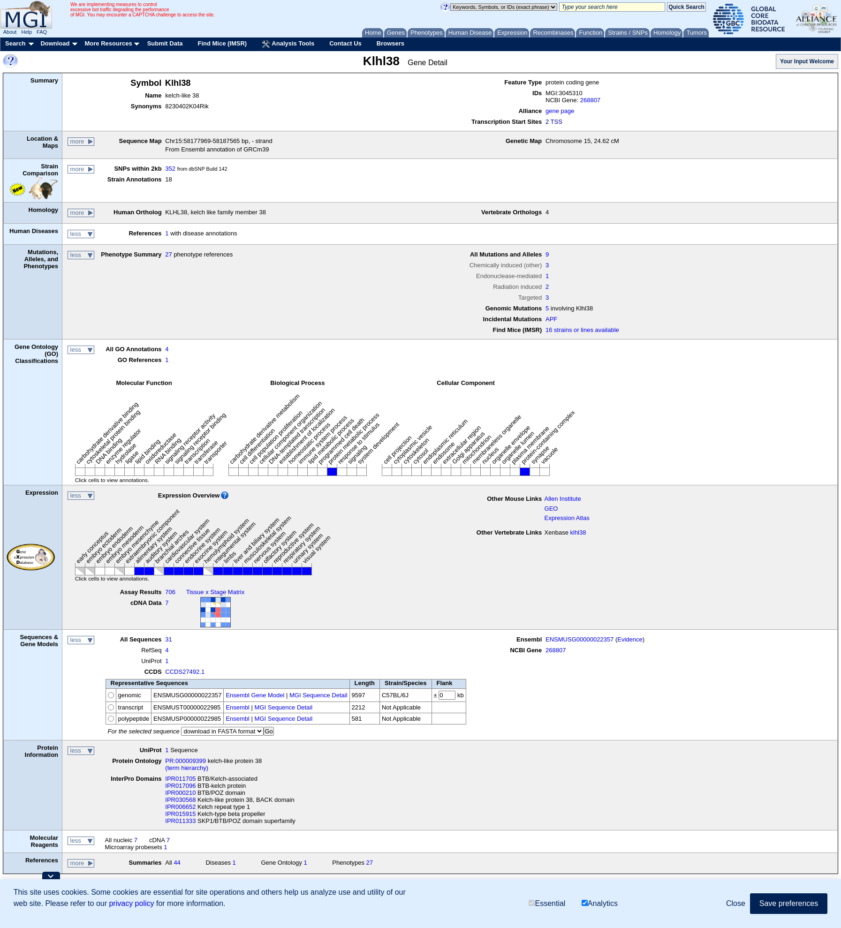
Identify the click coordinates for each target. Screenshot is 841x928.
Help (26, 32)
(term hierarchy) (186, 767)
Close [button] (735, 903)
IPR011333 (180, 820)
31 (168, 639)
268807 (590, 100)
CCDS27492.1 (185, 671)
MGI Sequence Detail (318, 695)
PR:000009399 (185, 760)
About (10, 32)
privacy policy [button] (131, 903)
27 (168, 254)
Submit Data (165, 43)
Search (15, 43)
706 (170, 592)
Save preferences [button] (788, 903)
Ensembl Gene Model (255, 695)
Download (54, 43)
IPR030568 (180, 799)
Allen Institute (563, 498)
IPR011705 (180, 778)
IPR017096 (180, 785)
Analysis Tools (288, 44)
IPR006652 (180, 806)
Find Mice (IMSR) (222, 43)
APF (551, 319)
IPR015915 (180, 813)
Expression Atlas (567, 517)
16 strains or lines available (582, 329)
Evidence (629, 639)
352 (170, 168)
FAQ (42, 32)
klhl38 (578, 532)
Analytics (600, 903)
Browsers (390, 43)
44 (177, 862)
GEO (551, 508)
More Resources (108, 43)
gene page (560, 110)
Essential (547, 903)
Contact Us (345, 43)
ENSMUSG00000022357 (580, 639)
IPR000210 (180, 792)
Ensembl (238, 707)
